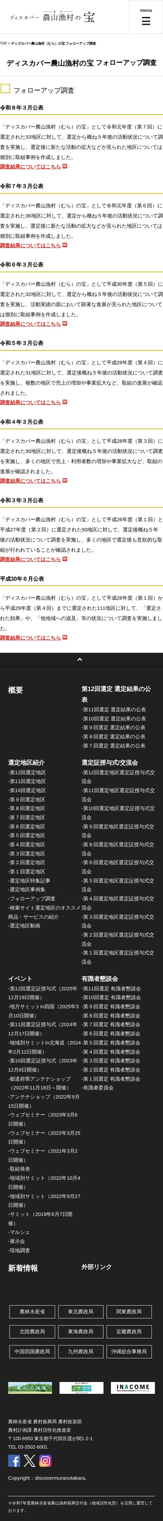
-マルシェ (19, 1232)
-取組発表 (19, 1169)
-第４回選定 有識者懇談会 (111, 1052)
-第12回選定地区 (27, 772)
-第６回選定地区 (26, 826)
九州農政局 (80, 1351)
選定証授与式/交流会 (110, 762)
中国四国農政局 (32, 1351)
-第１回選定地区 (26, 871)
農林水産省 (32, 1311)
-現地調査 (19, 1250)
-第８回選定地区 (26, 808)
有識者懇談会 (100, 978)
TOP (3, 43)
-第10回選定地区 (27, 790)
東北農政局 (80, 1311)
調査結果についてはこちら (30, 166)
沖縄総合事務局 (129, 1351)
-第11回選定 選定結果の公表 (114, 709)
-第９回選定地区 (26, 799)
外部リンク (97, 1267)
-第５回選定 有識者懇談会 (111, 1042)
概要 (15, 690)
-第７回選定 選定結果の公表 (113, 745)
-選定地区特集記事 (29, 880)
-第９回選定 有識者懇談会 (111, 1006)
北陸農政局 (32, 1331)
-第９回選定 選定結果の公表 (113, 727)
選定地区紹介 (26, 762)
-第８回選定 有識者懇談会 (111, 1015)
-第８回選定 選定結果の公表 (113, 736)
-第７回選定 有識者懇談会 (111, 1024)
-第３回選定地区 (26, 853)
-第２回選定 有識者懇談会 (111, 1070)
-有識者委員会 (98, 1087)
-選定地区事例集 (26, 889)
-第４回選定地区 (26, 844)
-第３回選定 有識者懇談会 (111, 1060)
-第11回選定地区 (27, 781)
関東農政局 (129, 1311)
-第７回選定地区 (26, 817)
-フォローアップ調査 (31, 898)
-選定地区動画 (24, 925)
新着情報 (23, 1268)
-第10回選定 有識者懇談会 (111, 997)
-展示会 (16, 1241)
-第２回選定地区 (26, 862)
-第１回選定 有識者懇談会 (111, 1079)
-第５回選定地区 (26, 835)
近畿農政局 (129, 1331)
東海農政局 (80, 1331)
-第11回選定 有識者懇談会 (111, 988)
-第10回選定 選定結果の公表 (114, 718)
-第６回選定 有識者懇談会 (111, 1033)
